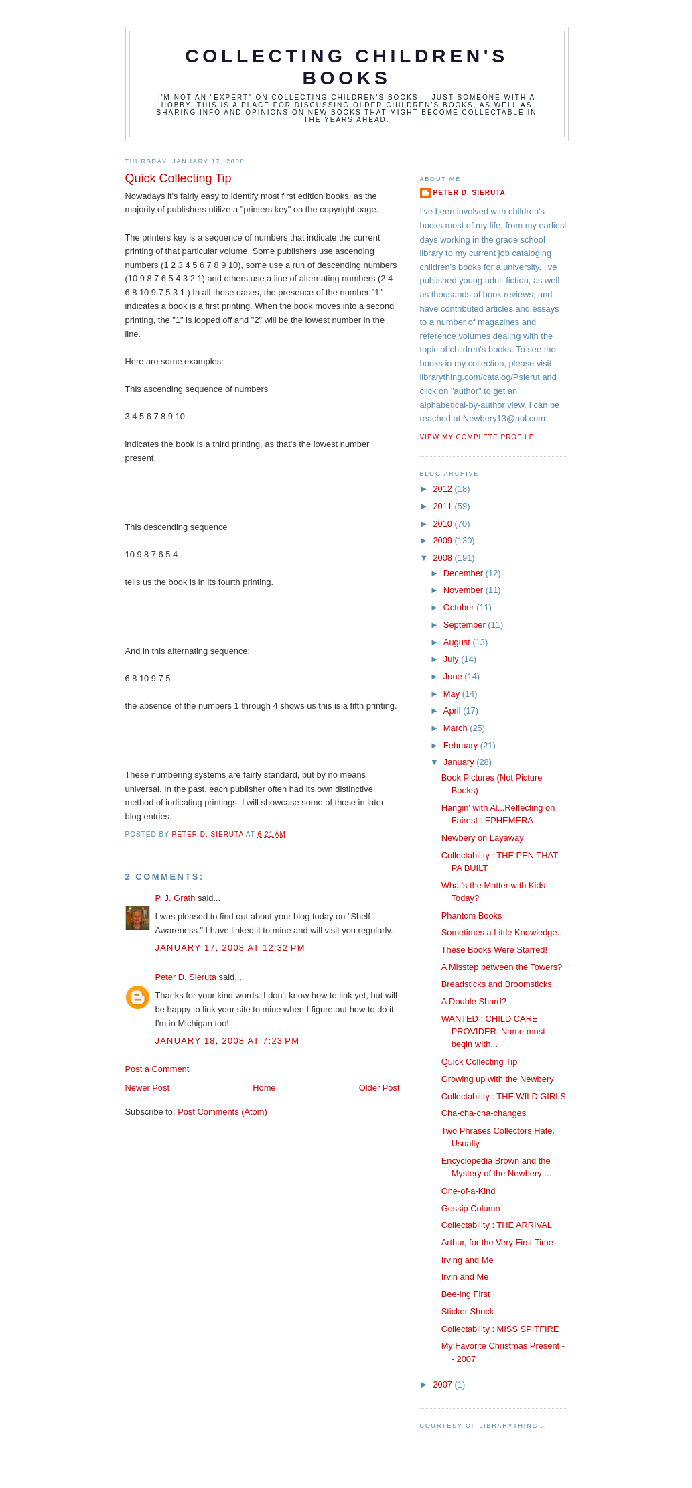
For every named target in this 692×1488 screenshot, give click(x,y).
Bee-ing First (465, 1294)
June (453, 676)
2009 (443, 540)
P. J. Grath (175, 898)
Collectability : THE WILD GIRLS (503, 1096)
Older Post (379, 1088)
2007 (443, 1384)
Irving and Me (467, 1260)
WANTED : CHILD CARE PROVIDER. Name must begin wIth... (493, 1032)
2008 (443, 558)
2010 (443, 524)
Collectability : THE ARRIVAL (496, 1225)
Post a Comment (157, 1069)
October (459, 607)
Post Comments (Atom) (222, 1112)
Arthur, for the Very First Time (497, 1242)
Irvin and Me (465, 1277)
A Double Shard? (473, 1001)
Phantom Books (471, 915)
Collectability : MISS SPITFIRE (500, 1329)
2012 (443, 489)
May (452, 694)
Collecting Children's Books (346, 66)
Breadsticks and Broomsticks (496, 984)
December (464, 573)
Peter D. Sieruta (186, 977)
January (459, 762)
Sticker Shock (467, 1311)
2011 (443, 506)
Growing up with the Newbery (497, 1079)
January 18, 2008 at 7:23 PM (227, 1041)
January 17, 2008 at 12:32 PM (230, 948)
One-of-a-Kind (468, 1191)
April (453, 710)
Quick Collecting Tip (479, 1062)
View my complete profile (477, 437)
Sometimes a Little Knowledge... (503, 932)
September (465, 625)
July (452, 659)
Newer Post (147, 1088)
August (458, 642)
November (464, 590)
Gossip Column (470, 1208)
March (456, 728)
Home (264, 1088)
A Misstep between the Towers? (502, 967)
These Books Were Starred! (494, 950)
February (461, 745)
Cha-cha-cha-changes (484, 1113)
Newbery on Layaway (482, 838)
